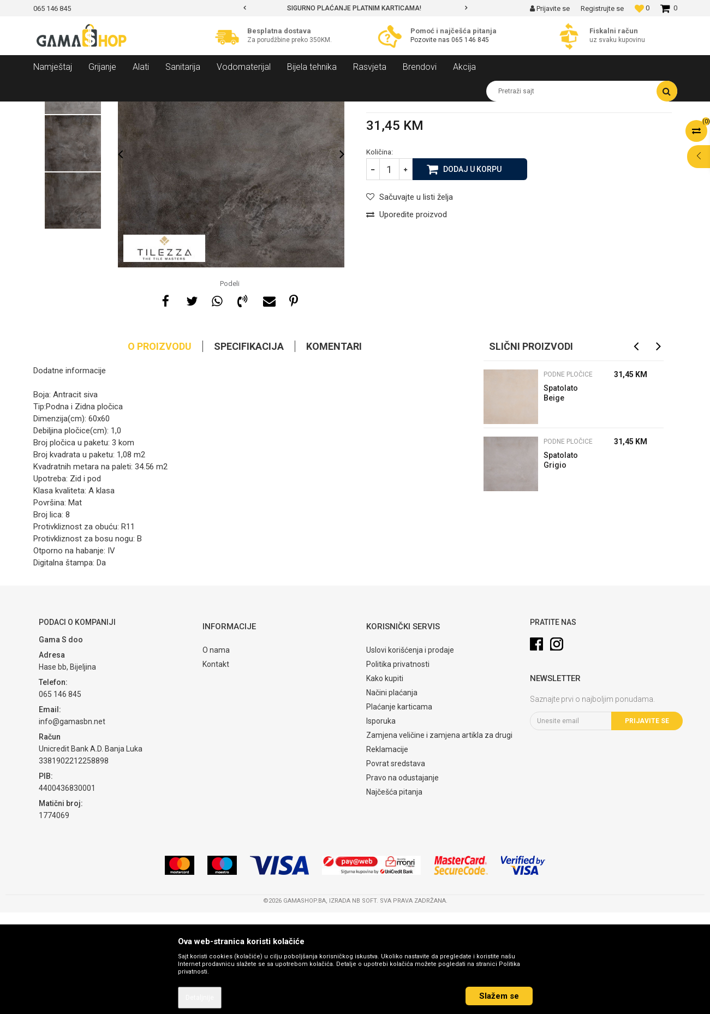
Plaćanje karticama (399, 808)
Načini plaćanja (391, 794)
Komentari (334, 448)
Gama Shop (50, 110)
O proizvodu (160, 448)
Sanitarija (131, 110)
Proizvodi (92, 110)
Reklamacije (387, 850)
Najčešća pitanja (394, 893)
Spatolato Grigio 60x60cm (561, 563)
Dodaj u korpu (472, 270)
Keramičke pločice (184, 110)
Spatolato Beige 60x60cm (561, 495)
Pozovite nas (430, 40)
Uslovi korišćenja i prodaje (410, 751)
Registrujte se (602, 8)
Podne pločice (243, 110)
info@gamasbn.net (72, 823)
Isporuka (381, 822)
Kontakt (215, 765)
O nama (216, 751)
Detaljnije (200, 997)
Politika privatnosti (397, 765)
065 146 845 (470, 40)
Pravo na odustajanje (402, 879)
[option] (355, 8)
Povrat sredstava (395, 865)
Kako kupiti (384, 780)
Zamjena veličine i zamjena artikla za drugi (439, 836)
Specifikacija (249, 448)
